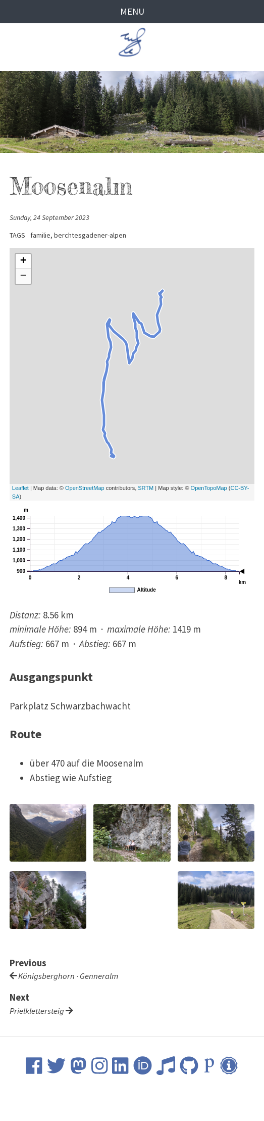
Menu (132, 12)
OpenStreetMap (84, 488)
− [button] (23, 277)
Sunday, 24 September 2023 (50, 217)
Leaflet (20, 488)
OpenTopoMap (209, 488)
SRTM (145, 488)
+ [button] (23, 262)
